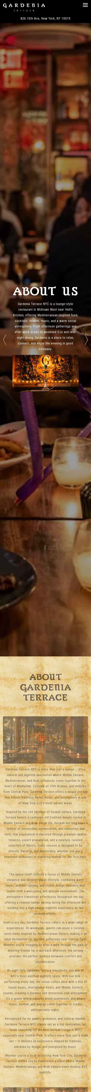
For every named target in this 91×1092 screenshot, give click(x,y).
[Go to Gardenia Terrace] (45, 18)
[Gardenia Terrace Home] (24, 7)
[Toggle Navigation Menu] (85, 5)
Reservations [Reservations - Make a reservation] (45, 1088)
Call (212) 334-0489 (45, 1079)
